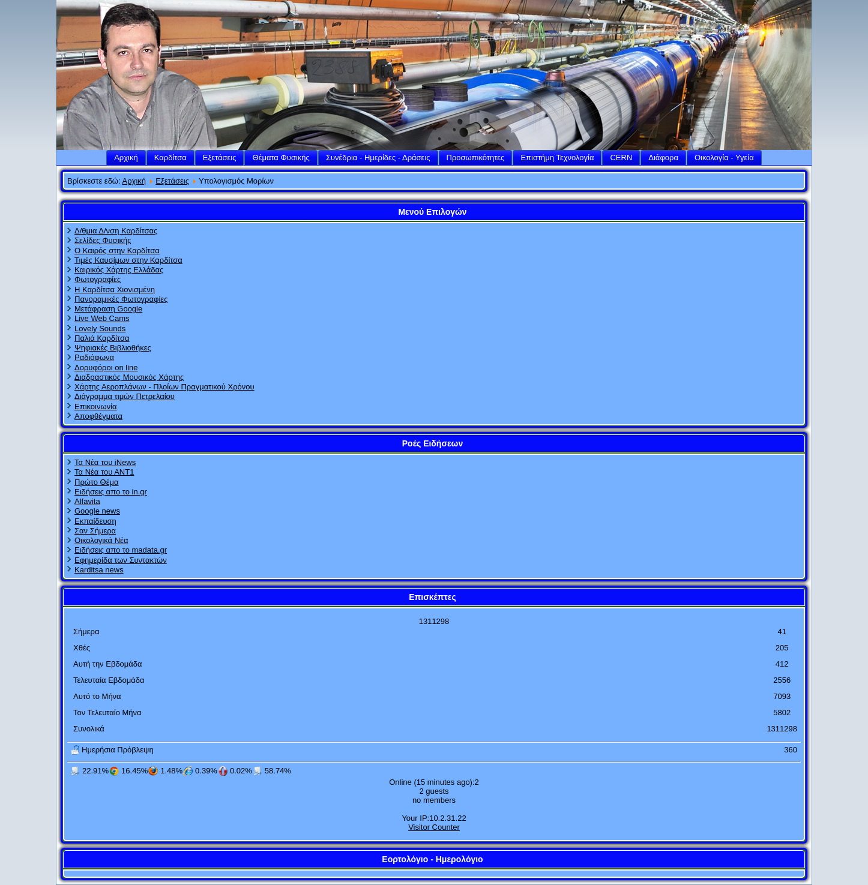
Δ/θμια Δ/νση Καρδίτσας (115, 230)
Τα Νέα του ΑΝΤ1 (104, 471)
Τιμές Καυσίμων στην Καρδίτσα (128, 260)
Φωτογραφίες (97, 279)
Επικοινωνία (95, 406)
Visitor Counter (434, 827)
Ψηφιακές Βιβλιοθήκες (112, 347)
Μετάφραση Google (108, 308)
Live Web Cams (102, 318)
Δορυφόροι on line (106, 367)
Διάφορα (663, 157)
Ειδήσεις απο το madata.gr (120, 549)
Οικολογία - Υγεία (724, 157)
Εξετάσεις (220, 157)
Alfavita (87, 501)
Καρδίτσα (170, 157)
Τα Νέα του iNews (105, 462)
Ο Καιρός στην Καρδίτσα (117, 250)
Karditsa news (99, 569)
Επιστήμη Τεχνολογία (557, 157)
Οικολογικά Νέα (101, 540)
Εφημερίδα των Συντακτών (120, 560)
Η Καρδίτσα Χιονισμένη (114, 289)
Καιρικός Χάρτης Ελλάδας (118, 269)
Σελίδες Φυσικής (102, 240)
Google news (97, 510)
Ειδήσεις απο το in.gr (110, 491)
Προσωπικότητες (476, 157)
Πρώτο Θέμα (96, 482)
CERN (621, 157)
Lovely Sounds (99, 328)
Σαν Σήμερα (95, 530)
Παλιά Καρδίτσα (101, 338)
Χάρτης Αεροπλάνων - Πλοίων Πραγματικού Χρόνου (164, 386)
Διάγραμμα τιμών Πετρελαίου (124, 396)
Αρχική (126, 157)
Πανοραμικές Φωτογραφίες (120, 299)
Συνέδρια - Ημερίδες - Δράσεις (378, 157)
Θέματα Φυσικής (280, 157)
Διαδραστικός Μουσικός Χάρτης (129, 377)
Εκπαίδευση (95, 521)
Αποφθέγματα (98, 416)
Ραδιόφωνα (94, 357)
